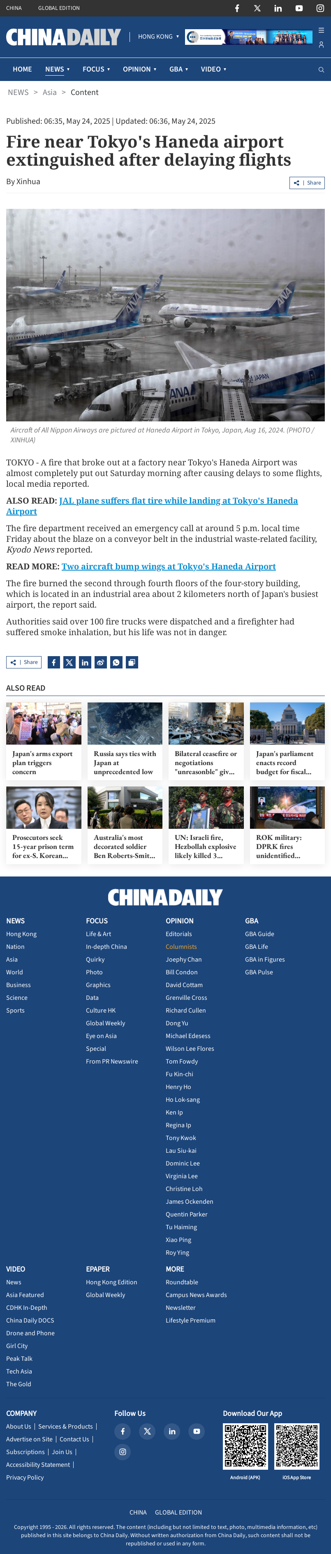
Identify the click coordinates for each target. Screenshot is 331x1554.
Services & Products (65, 1426)
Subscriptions (25, 1452)
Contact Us (74, 1439)
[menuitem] (155, 37)
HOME (22, 69)
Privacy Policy (25, 1477)
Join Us (62, 1452)
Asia (50, 92)
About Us (18, 1426)
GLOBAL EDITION (59, 8)
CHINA (14, 8)
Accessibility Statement (38, 1464)
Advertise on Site (29, 1439)
